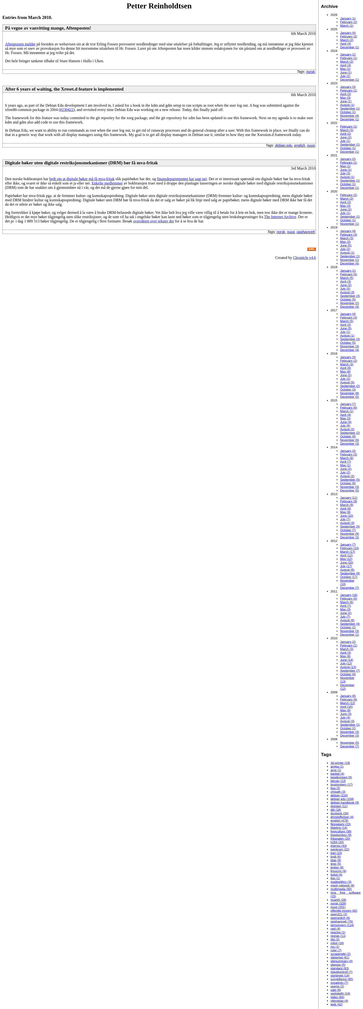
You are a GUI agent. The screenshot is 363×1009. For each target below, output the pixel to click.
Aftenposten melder (20, 44)
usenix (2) (337, 986)
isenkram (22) (340, 849)
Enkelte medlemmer (107, 183)
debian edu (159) (342, 799)
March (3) (346, 130)
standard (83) (340, 968)
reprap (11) (338, 936)
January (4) (348, 33)
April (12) (346, 555)
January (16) (348, 595)
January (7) (348, 404)
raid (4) (335, 928)
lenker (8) (337, 867)
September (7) (350, 670)
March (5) (346, 278)
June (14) (346, 660)
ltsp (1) (335, 878)
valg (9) (336, 990)
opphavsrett (306, 232)
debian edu (283, 145)
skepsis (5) (338, 964)
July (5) (345, 288)
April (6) (345, 508)
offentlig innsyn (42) (344, 910)
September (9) (350, 573)
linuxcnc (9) (338, 871)
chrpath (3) (338, 792)
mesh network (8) (342, 885)
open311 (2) (339, 914)
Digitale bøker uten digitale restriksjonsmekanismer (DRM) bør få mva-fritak (81, 162)
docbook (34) (340, 813)
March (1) (346, 25)
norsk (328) (338, 903)
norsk (310, 72)
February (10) (349, 548)
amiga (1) (337, 766)
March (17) (347, 552)
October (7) (348, 530)
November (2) (349, 303)
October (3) (348, 389)
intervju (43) (339, 846)
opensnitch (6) (340, 918)
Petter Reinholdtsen (159, 5)
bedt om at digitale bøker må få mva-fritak (81, 179)
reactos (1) (338, 932)
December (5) (349, 397)
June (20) (346, 562)
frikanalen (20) (340, 838)
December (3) (349, 443)
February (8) (348, 699)
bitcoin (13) (338, 781)
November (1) (349, 224)
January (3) (348, 87)
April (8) (345, 368)
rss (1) (335, 946)
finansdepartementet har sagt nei (182, 179)
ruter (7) (336, 950)
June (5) (345, 245)
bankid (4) (337, 773)
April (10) (346, 706)
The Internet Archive (280, 217)
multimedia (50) (341, 889)
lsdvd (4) (336, 874)
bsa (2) (335, 788)
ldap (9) (336, 860)
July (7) (345, 519)
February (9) (348, 501)
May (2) (345, 242)
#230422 (66, 110)
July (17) (346, 566)
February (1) (348, 58)
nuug (311, 145)
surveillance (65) (342, 979)
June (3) (345, 714)
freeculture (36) (341, 831)
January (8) (348, 696)
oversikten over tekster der (153, 221)
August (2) (347, 429)
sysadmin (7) (339, 982)
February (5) (348, 274)
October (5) (348, 299)
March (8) (346, 458)
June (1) (345, 72)
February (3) (348, 36)
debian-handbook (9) (345, 802)
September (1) (350, 108)
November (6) (349, 440)
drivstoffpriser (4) (342, 817)
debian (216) (339, 795)
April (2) (345, 94)
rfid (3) (335, 939)
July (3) (345, 173)
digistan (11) (339, 806)
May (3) (345, 97)
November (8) (349, 393)
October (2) (348, 627)
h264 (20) (337, 842)
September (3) (350, 296)
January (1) (348, 18)
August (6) (347, 570)
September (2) (350, 386)
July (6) (345, 425)
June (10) (346, 515)
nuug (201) (338, 907)
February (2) (348, 22)
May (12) (346, 559)
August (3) (347, 292)
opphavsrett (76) (342, 921)
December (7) (349, 588)
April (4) (345, 415)
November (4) (349, 115)
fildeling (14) (339, 828)
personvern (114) (342, 925)
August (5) (347, 382)
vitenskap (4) (339, 1001)
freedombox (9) (341, 835)
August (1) (347, 105)
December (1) (349, 47)
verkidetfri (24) (340, 993)
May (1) (345, 69)
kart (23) (336, 853)
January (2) (348, 159)
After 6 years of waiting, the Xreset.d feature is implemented (64, 89)
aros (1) (336, 770)
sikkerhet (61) (340, 957)
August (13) (348, 667)
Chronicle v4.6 (304, 258)
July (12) (346, 663)
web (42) (337, 1004)
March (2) (346, 40)
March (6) (346, 602)
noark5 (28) (338, 900)
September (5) (350, 479)
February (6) (348, 407)
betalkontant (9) (341, 777)
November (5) (349, 742)
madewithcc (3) (341, 882)
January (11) (348, 497)
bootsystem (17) (342, 784)
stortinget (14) (340, 975)
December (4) (349, 263)
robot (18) (337, 943)
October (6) (348, 483)
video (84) (337, 997)
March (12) (347, 703)
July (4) (345, 717)
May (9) (345, 512)
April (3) (345, 43)
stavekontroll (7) (341, 972)
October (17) (348, 577)
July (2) (345, 76)
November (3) (349, 346)
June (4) (345, 422)
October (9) (348, 436)
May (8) (345, 371)
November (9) (349, 533)
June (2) (345, 137)
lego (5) (336, 864)
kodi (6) (336, 856)
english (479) (339, 820)
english (299, 145)
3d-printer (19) (340, 763)
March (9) (346, 505)
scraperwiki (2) (340, 954)
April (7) (345, 461)
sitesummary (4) (342, 961)
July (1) (345, 141)
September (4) (350, 624)
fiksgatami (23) (341, 824)
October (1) (348, 112)
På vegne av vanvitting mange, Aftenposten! (48, 28)
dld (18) (336, 810)
